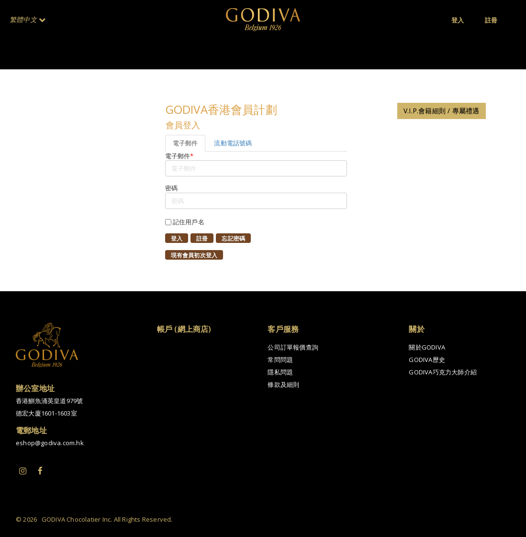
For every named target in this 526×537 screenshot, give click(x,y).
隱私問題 (280, 372)
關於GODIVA (427, 347)
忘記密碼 (233, 238)
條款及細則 (283, 384)
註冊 (202, 238)
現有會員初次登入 (194, 255)
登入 (176, 238)
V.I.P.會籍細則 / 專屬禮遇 (441, 110)
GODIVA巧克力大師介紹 (443, 372)
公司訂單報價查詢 (293, 347)
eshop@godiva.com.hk (50, 442)
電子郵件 (185, 143)
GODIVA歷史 (427, 359)
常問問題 (280, 359)
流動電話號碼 (233, 143)
